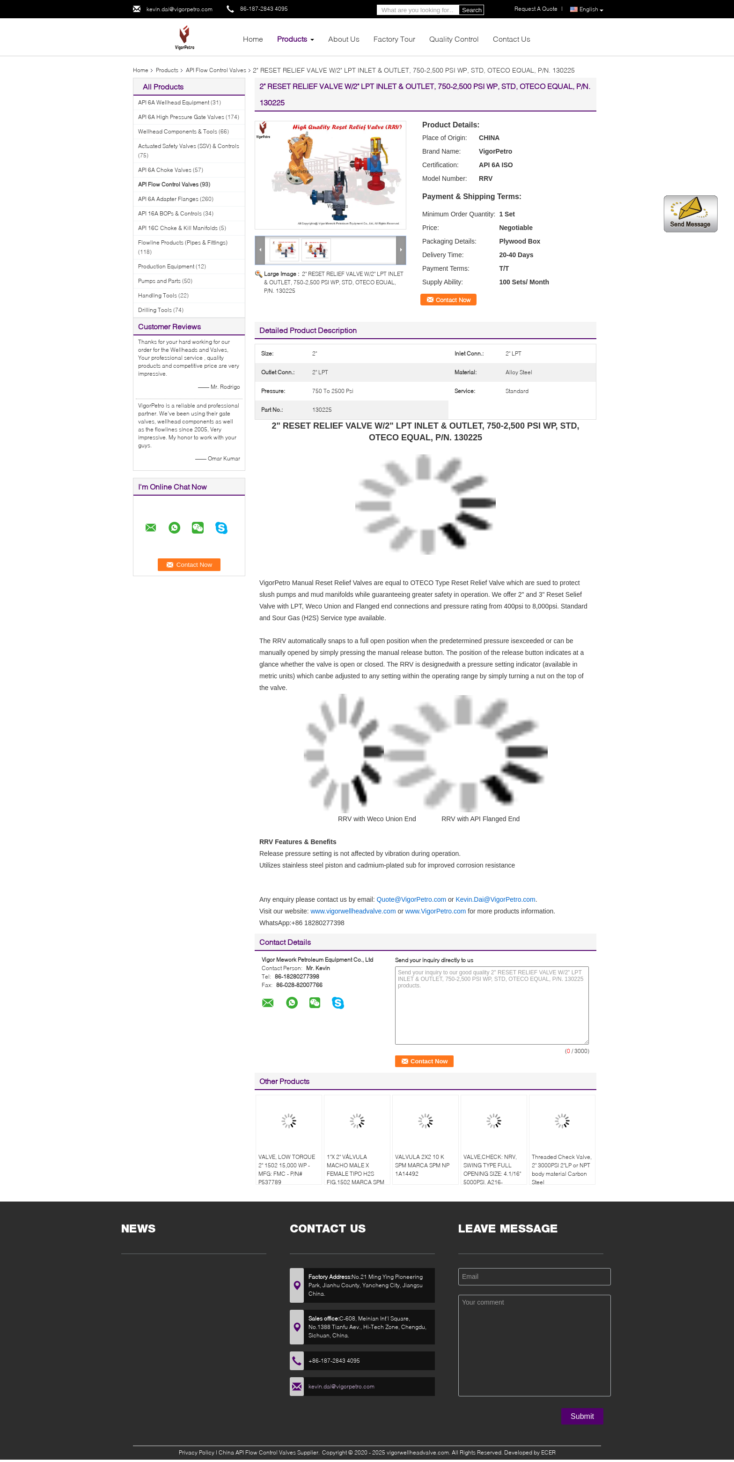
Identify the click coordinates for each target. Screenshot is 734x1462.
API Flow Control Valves (216, 70)
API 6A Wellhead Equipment (173, 102)
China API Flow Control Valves (257, 1452)
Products (292, 38)
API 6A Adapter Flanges (168, 198)
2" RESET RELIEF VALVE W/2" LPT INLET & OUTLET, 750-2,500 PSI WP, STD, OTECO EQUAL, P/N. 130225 (334, 282)
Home (253, 38)
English (591, 10)
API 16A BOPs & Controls (170, 213)
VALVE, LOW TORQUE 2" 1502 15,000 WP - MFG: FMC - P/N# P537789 (286, 1169)
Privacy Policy (196, 1452)
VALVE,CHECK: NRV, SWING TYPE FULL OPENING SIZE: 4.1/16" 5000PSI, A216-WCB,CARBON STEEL (492, 1173)
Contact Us (511, 38)
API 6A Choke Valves (164, 169)
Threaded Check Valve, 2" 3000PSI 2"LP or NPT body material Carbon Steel (562, 1169)
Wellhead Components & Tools (177, 131)
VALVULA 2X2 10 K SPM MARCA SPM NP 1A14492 (422, 1165)
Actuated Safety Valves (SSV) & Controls (188, 145)
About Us (344, 38)
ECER (548, 1452)
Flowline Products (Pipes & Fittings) (183, 242)
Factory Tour (394, 38)
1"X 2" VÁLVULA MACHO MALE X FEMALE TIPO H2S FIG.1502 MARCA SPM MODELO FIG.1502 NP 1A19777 (355, 1177)
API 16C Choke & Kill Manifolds (178, 227)
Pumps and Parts (159, 280)
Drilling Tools (155, 309)
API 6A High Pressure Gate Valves (181, 116)
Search (472, 10)
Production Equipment (166, 266)
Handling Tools (157, 295)
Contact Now (453, 300)
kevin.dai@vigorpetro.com (180, 9)
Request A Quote (536, 8)
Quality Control (454, 38)
